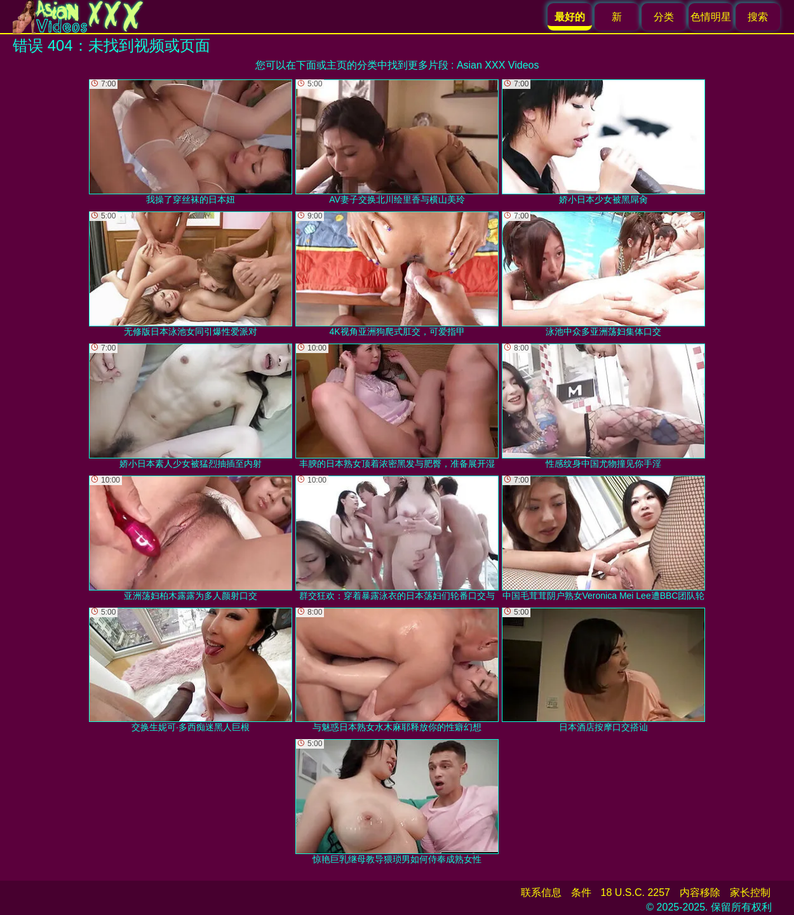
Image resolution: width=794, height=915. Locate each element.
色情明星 (710, 16)
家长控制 (750, 892)
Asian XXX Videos (498, 65)
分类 (664, 16)
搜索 (758, 16)
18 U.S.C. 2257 (635, 892)
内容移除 (700, 892)
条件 (581, 892)
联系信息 (541, 892)
